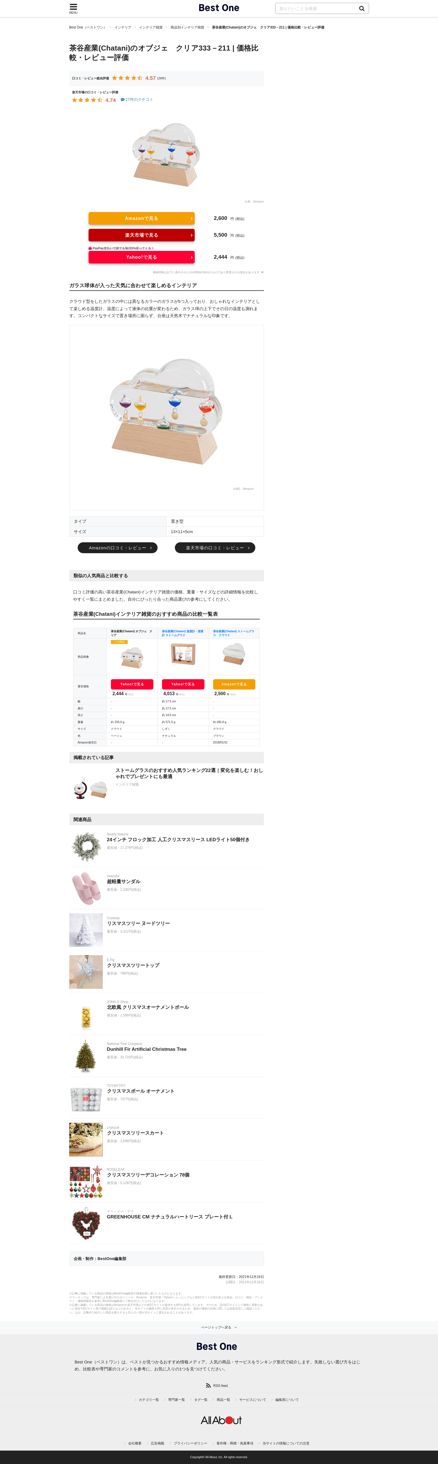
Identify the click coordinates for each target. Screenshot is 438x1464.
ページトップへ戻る (216, 1327)
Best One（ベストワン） (88, 27)
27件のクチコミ (136, 99)
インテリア (123, 27)
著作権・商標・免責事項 (234, 1443)
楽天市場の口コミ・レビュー (215, 547)
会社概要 (135, 1443)
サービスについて (252, 1400)
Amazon (258, 201)
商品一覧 (223, 1400)
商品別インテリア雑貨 (187, 27)
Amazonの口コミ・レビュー (117, 547)
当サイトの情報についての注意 (286, 1443)
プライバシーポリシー (190, 1443)
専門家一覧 (176, 1400)
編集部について (287, 1400)
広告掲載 (157, 1443)
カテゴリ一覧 (149, 1400)
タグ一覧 (201, 1400)
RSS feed (220, 1386)
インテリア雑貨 (151, 27)
